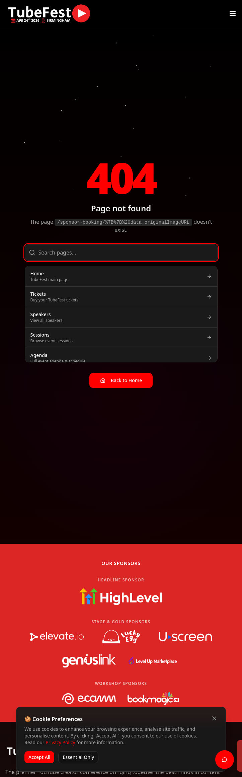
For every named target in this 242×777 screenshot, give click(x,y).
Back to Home (121, 380)
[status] (121, 756)
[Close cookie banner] (214, 718)
